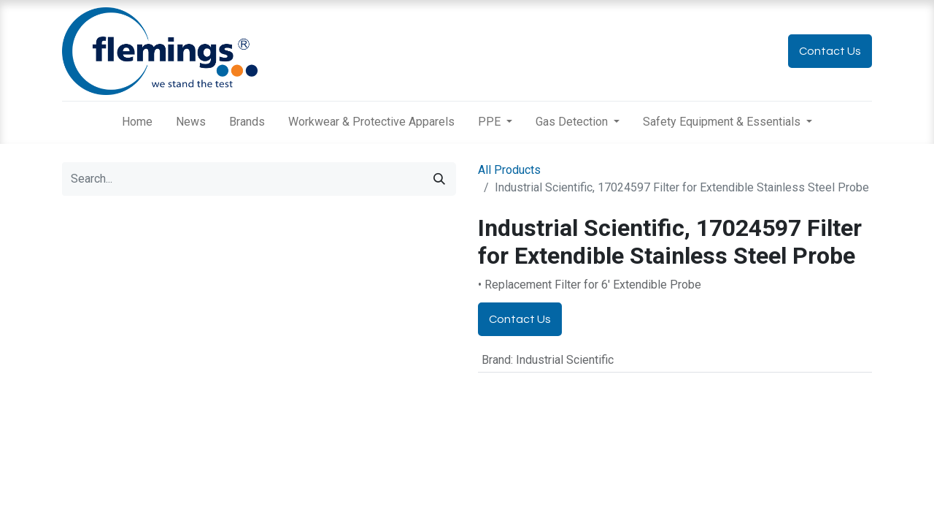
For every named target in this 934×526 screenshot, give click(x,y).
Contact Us (830, 51)
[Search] (439, 179)
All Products (509, 170)
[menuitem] (137, 122)
